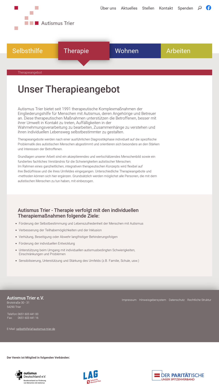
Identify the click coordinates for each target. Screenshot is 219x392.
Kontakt (166, 8)
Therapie (76, 51)
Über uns (108, 8)
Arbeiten (178, 51)
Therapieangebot (30, 72)
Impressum (129, 300)
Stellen (148, 8)
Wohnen (127, 51)
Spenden (185, 8)
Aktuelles (129, 8)
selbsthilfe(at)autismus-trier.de (35, 329)
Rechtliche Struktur (199, 300)
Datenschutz (177, 300)
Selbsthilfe (27, 51)
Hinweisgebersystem (152, 300)
